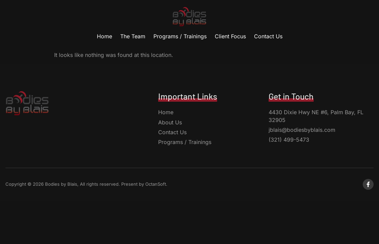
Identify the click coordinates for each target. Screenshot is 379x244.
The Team (132, 36)
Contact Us (268, 36)
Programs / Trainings (180, 36)
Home (104, 36)
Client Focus (230, 36)
